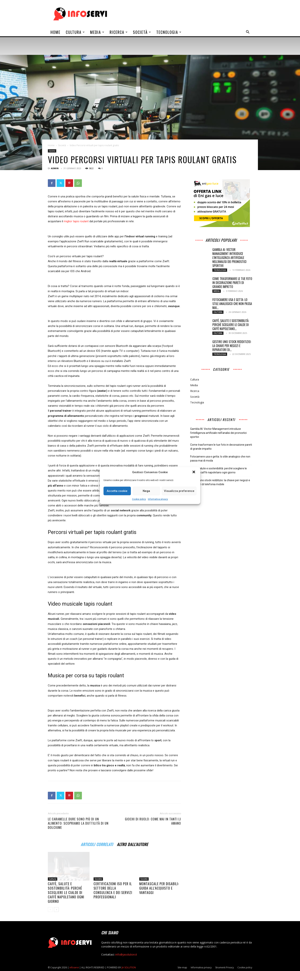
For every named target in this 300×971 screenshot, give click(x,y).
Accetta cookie (117, 491)
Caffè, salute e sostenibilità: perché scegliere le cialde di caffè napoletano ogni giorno (66, 892)
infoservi (74, 967)
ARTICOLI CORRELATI (97, 843)
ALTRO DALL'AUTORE (132, 843)
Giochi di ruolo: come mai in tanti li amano (153, 821)
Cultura (75, 32)
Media (97, 32)
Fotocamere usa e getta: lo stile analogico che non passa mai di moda (220, 458)
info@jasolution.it (126, 954)
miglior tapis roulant (76, 221)
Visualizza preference (179, 491)
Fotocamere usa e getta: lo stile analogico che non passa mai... (232, 303)
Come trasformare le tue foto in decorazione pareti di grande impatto (232, 282)
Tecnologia (169, 32)
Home (55, 32)
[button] (194, 472)
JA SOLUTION (129, 967)
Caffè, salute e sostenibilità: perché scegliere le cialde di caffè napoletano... (230, 324)
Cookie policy (139, 499)
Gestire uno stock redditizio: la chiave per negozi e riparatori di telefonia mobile (220, 482)
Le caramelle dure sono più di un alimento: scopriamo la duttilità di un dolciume (78, 823)
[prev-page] (50, 909)
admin (55, 168)
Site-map (182, 967)
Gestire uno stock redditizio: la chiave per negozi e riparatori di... (231, 345)
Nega (146, 491)
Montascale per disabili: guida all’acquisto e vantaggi (159, 888)
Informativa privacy (158, 499)
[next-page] (56, 909)
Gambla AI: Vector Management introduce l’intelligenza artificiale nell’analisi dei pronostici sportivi (229, 257)
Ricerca (119, 32)
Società (142, 32)
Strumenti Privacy (224, 967)
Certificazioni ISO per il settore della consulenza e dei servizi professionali (113, 890)
